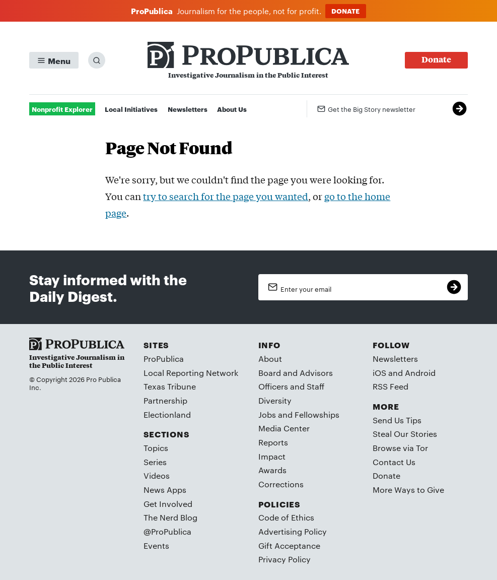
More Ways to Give (408, 489)
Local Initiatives (131, 108)
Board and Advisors (295, 372)
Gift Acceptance (289, 545)
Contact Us (394, 462)
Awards (272, 470)
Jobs (267, 414)
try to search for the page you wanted (225, 196)
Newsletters (187, 108)
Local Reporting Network (191, 372)
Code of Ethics (286, 517)
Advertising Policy (292, 531)
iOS (379, 372)
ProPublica (164, 358)
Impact (272, 456)
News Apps (165, 489)
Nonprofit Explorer (62, 108)
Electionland (167, 414)
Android (420, 372)
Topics (156, 447)
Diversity (275, 400)
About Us (232, 108)
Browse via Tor (400, 447)
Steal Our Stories (405, 433)
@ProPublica (167, 531)
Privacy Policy (284, 559)
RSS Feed (390, 386)
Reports (273, 442)
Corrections (281, 484)
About (270, 358)
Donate (386, 475)
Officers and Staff (291, 386)
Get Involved (168, 503)
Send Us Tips (397, 420)
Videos (157, 475)
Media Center (284, 428)
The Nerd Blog (170, 517)
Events (156, 545)
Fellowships (317, 414)
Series (155, 462)
